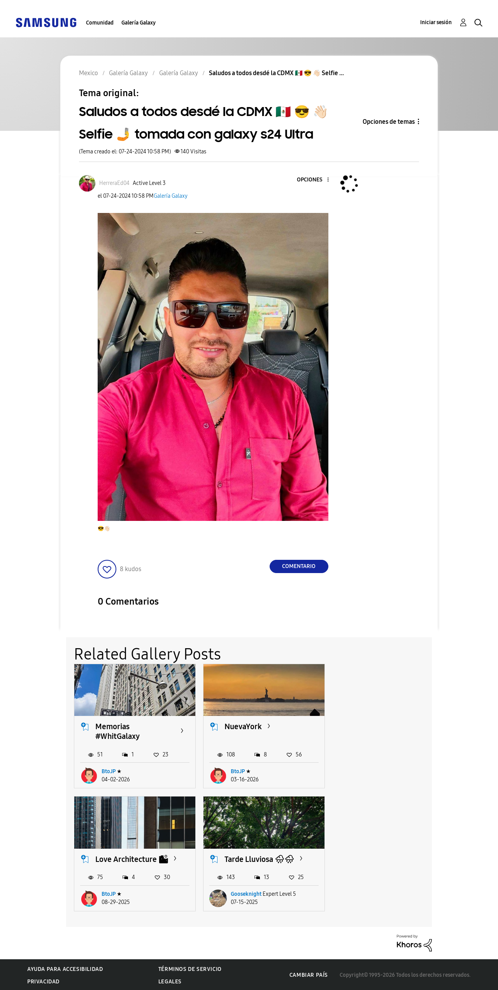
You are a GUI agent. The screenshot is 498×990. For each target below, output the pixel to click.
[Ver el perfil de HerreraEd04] (114, 183)
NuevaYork (242, 726)
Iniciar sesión (436, 22)
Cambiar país (308, 974)
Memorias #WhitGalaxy (117, 730)
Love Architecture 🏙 (388, 726)
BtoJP (109, 771)
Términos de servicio (190, 968)
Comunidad (100, 22)
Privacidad (43, 980)
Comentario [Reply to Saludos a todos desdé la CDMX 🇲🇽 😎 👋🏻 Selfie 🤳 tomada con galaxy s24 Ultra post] (299, 566)
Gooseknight (117, 893)
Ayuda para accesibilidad (65, 968)
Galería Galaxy (138, 22)
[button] (314, 180)
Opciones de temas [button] (389, 121)
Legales (170, 980)
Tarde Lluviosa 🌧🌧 (130, 858)
